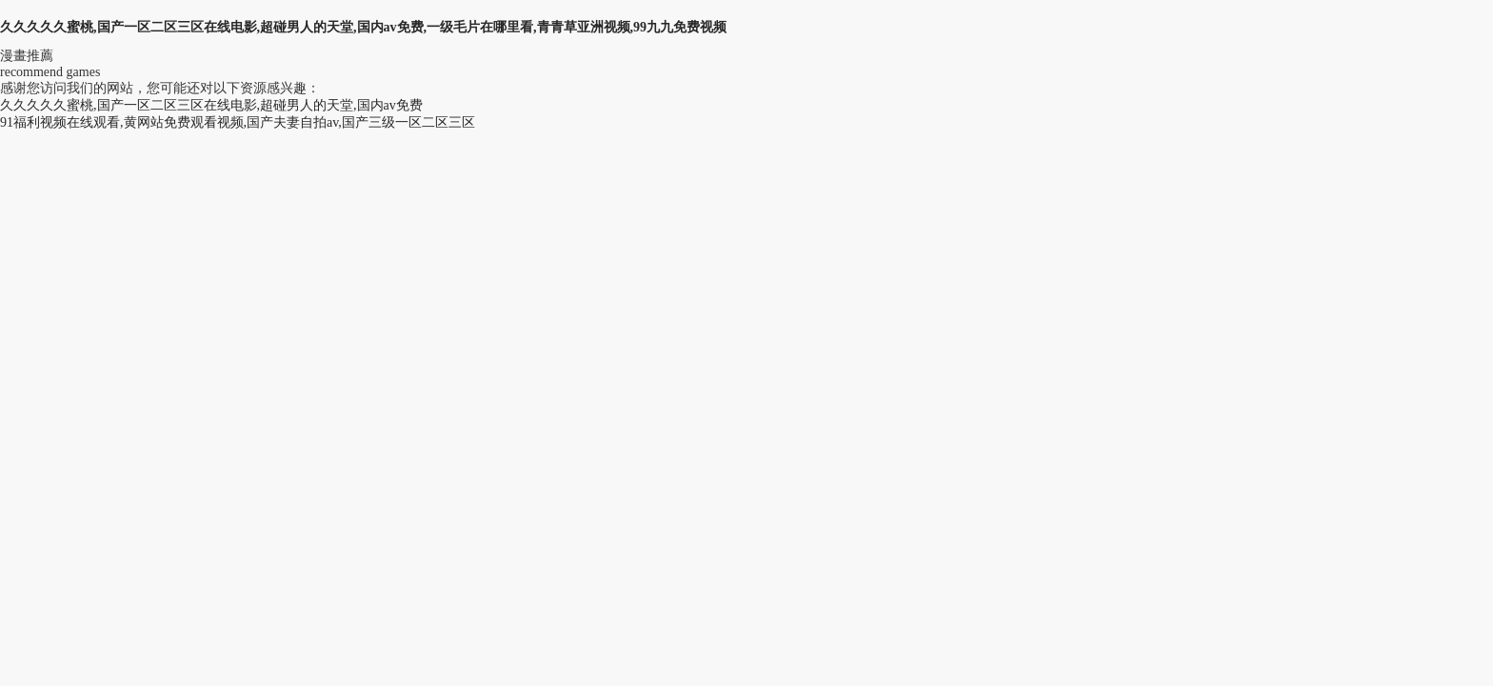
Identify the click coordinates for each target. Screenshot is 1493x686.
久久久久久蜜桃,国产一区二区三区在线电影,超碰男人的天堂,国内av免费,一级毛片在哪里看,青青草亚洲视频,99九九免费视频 (363, 27)
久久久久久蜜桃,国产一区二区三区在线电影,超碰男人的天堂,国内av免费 (211, 105)
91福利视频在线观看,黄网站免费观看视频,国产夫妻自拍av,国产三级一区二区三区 (237, 122)
